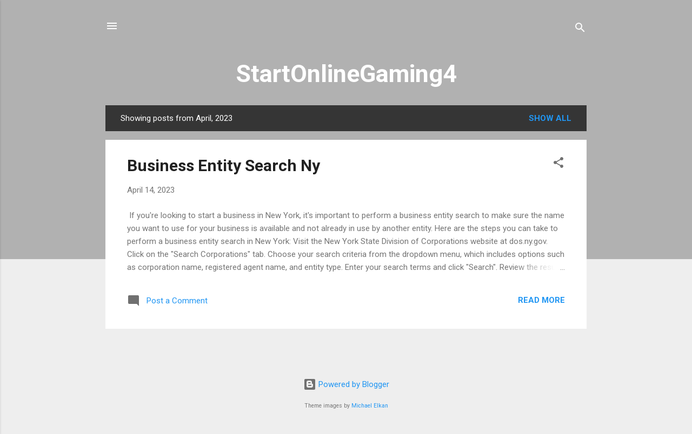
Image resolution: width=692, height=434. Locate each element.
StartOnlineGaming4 (346, 73)
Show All (550, 118)
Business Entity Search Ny (223, 165)
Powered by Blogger (346, 384)
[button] (558, 164)
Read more (541, 300)
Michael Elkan (369, 405)
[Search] (580, 29)
